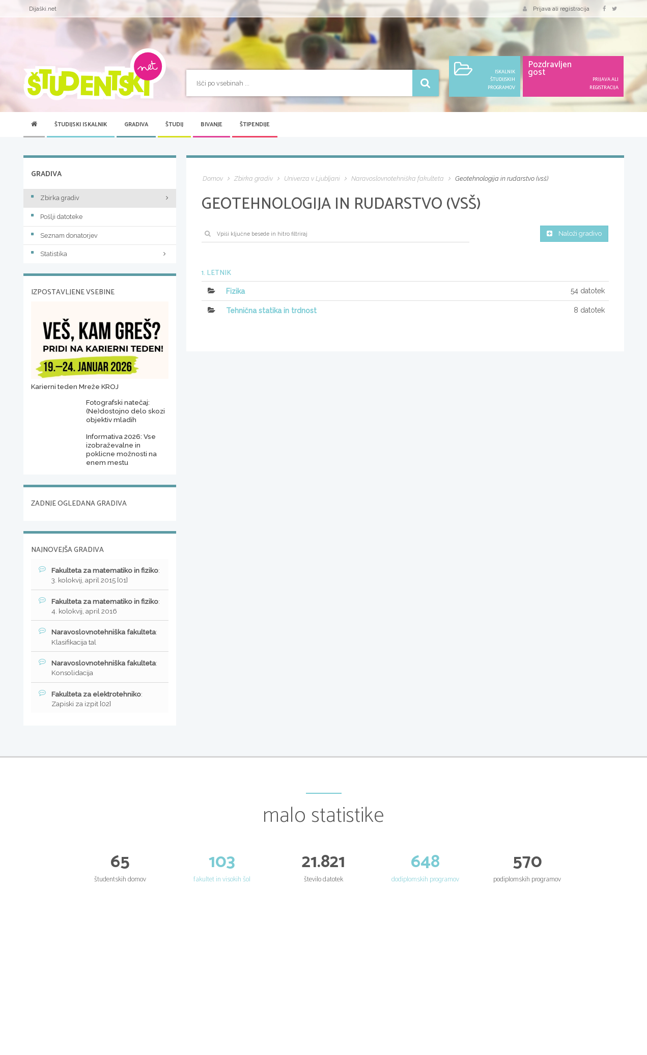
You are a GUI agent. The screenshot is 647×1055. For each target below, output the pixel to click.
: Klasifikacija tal (100, 638)
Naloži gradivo (572, 234)
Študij (174, 124)
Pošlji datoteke (56, 216)
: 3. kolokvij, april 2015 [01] (96, 575)
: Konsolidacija (100, 670)
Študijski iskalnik (80, 124)
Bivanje (211, 124)
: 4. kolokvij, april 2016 (92, 607)
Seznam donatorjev (64, 235)
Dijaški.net (43, 8)
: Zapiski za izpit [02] (93, 701)
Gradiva (136, 124)
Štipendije (255, 124)
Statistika (99, 254)
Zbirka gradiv (55, 198)
